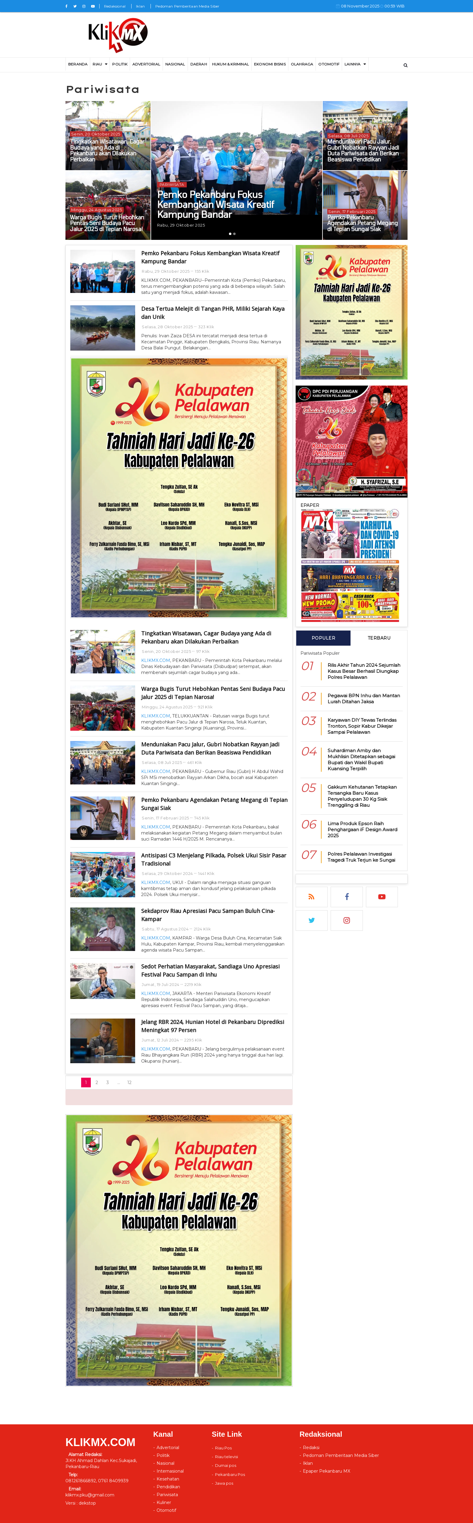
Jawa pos (224, 1483)
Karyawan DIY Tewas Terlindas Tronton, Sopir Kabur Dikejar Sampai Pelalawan (362, 726)
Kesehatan (168, 1479)
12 (129, 1082)
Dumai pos (225, 1465)
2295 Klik (193, 1040)
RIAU (97, 64)
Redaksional (114, 6)
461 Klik (194, 762)
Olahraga (302, 64)
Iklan (140, 6)
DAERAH (198, 64)
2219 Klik (193, 984)
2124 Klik (202, 929)
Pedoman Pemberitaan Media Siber (187, 6)
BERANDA (77, 64)
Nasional (175, 64)
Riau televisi (226, 1456)
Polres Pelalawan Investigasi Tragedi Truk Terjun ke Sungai (361, 857)
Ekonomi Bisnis (270, 64)
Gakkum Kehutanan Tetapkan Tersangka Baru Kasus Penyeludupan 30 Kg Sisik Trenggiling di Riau (362, 796)
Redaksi (311, 1447)
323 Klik (206, 326)
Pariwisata (167, 1494)
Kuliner (164, 1502)
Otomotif (328, 64)
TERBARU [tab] (379, 638)
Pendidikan (168, 1487)
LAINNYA (352, 64)
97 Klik (203, 651)
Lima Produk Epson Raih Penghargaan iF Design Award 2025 (362, 829)
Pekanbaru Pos (230, 1474)
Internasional (170, 1471)
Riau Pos (223, 1447)
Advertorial (168, 1447)
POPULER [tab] (323, 638)
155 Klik (202, 271)
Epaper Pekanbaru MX (326, 1471)
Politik (119, 64)
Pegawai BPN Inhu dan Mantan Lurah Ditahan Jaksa (364, 698)
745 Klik (202, 818)
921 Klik (205, 706)
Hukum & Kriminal (230, 64)
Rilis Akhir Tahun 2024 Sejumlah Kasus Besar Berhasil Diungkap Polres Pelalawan (364, 671)
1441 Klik (206, 873)
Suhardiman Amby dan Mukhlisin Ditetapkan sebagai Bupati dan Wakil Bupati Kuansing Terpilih (361, 759)
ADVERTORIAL (146, 64)
